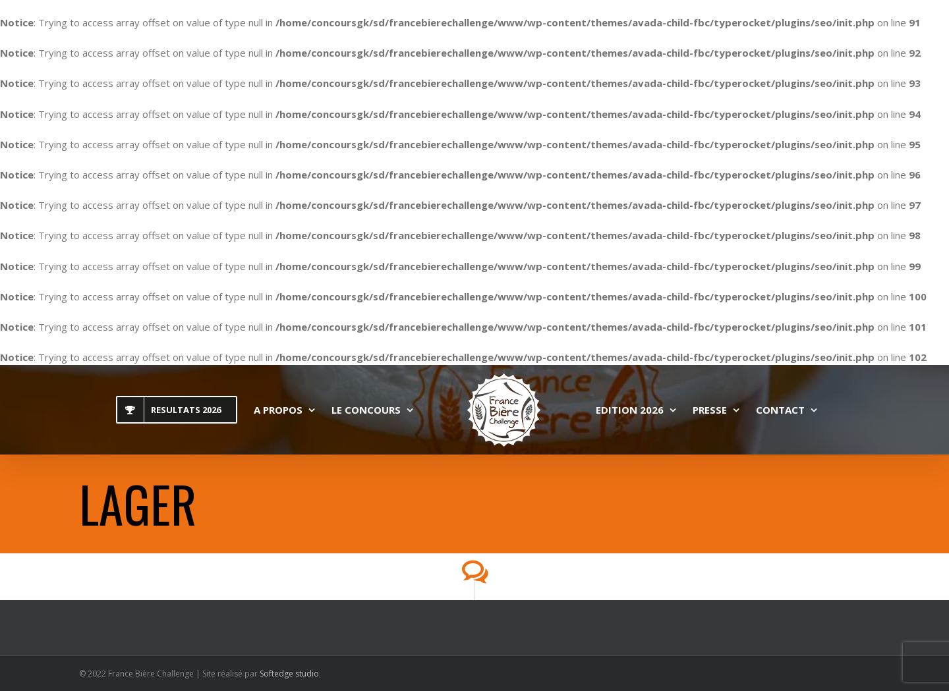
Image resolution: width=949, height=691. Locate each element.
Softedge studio (289, 673)
